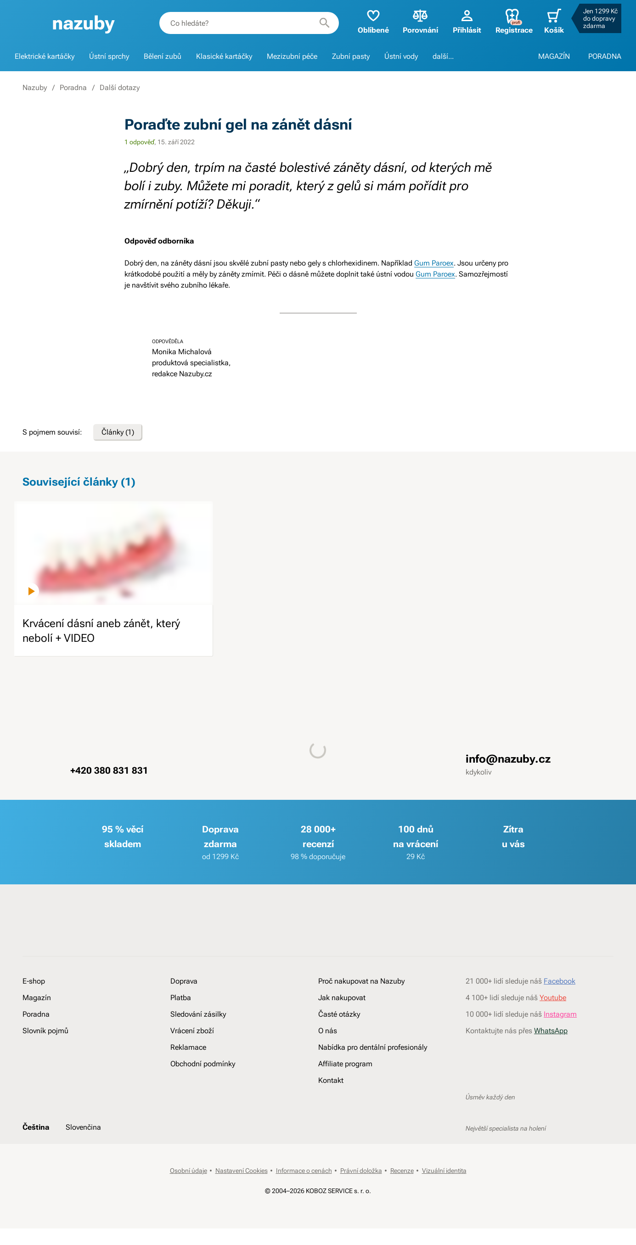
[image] (113, 553)
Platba (180, 997)
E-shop (34, 981)
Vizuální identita (444, 1170)
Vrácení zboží (192, 1030)
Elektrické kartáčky (44, 56)
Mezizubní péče (292, 56)
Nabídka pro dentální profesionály (372, 1047)
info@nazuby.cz (508, 759)
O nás (327, 1030)
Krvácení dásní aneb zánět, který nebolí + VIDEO (101, 631)
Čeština (36, 1127)
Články (117, 432)
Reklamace (188, 1047)
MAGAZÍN (554, 56)
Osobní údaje (188, 1170)
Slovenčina (83, 1127)
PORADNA (604, 56)
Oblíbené (373, 20)
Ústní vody (401, 56)
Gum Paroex (434, 263)
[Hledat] (325, 23)
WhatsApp (551, 1030)
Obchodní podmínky (202, 1063)
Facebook (559, 981)
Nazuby (35, 87)
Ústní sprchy (109, 56)
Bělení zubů (162, 56)
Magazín (37, 997)
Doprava (183, 981)
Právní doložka (361, 1170)
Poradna (73, 87)
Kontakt (330, 1080)
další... (443, 56)
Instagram (560, 1014)
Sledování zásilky (198, 1014)
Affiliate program (345, 1063)
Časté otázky (339, 1014)
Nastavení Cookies (241, 1170)
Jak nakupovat (342, 997)
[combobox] (249, 23)
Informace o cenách (304, 1170)
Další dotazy (120, 87)
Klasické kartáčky (224, 56)
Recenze (402, 1170)
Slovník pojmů (45, 1030)
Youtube (553, 997)
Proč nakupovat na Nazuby (361, 981)
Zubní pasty (351, 56)
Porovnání (420, 20)
